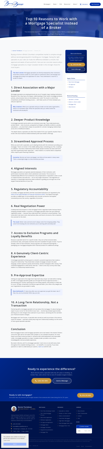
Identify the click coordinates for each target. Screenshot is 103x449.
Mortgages (47, 4)
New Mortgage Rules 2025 (65, 423)
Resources (67, 4)
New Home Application (45, 417)
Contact (79, 416)
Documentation (88, 446)
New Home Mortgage (73, 82)
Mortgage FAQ (71, 104)
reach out (41, 346)
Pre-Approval (71, 84)
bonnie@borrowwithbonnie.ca (20, 426)
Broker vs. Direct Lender (74, 102)
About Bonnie (71, 107)
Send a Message (76, 69)
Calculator (84, 4)
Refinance (70, 87)
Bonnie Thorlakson (17, 50)
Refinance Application (45, 420)
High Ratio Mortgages (64, 420)
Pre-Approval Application (46, 422)
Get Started (95, 4)
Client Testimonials (81, 413)
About (75, 4)
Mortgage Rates (43, 425)
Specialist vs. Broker (73, 99)
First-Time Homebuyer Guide (47, 411)
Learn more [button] (7, 440)
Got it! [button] (15, 444)
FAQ (60, 4)
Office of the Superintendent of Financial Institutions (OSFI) (28, 194)
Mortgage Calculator (45, 427)
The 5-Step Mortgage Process (45, 414)
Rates (55, 4)
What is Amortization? (64, 416)
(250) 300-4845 (76, 64)
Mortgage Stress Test (64, 425)
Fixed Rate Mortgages (64, 418)
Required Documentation (46, 430)
